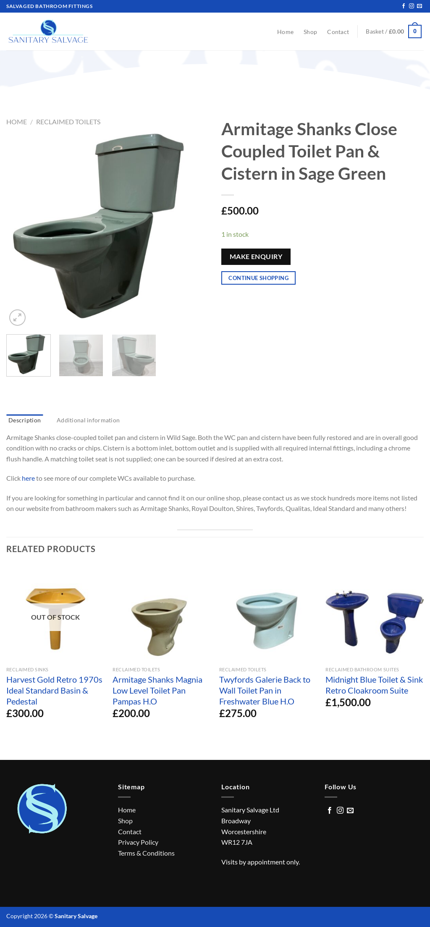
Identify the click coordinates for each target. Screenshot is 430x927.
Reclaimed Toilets (68, 122)
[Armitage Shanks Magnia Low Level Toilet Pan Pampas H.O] (162, 613)
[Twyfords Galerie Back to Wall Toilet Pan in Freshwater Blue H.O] (268, 613)
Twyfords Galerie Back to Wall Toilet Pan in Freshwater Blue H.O (264, 690)
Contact (338, 31)
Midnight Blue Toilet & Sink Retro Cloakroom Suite (374, 684)
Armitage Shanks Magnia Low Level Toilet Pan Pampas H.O (157, 690)
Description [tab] (24, 420)
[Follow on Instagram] (411, 6)
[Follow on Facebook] (403, 6)
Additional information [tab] (88, 420)
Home (285, 31)
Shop (310, 31)
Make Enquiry (256, 256)
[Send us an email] (419, 6)
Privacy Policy (138, 842)
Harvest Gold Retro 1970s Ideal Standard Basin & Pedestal (54, 690)
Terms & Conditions (146, 853)
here (28, 478)
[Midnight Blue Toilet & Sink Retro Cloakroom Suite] (374, 613)
